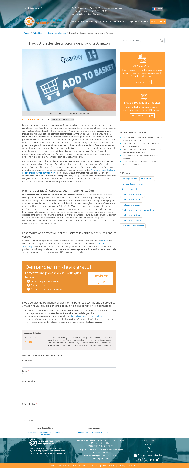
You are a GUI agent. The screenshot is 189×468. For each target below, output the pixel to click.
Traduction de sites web (55, 33)
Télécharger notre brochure (149, 455)
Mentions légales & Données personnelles (78, 465)
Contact (148, 444)
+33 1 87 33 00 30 (109, 455)
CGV (52, 465)
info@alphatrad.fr (101, 458)
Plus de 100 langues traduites (142, 102)
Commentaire (28, 381)
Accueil (27, 33)
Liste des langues (149, 440)
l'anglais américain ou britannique (86, 316)
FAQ (149, 448)
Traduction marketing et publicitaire (138, 210)
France (159, 9)
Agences (133, 21)
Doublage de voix (129, 178)
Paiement (144, 21)
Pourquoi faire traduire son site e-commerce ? (93, 432)
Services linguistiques (95, 21)
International (147, 178)
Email (24, 371)
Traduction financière (131, 199)
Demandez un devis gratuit (59, 266)
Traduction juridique (131, 205)
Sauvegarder (29, 420)
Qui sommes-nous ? (118, 21)
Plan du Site (108, 465)
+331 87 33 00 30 (99, 11)
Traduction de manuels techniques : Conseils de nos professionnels (44, 433)
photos (104, 240)
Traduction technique (131, 220)
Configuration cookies (129, 465)
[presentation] (40, 411)
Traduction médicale (131, 215)
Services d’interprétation (133, 184)
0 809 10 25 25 (96, 8)
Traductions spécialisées (133, 225)
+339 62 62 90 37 (94, 14)
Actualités (37, 33)
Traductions (76, 21)
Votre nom (27, 360)
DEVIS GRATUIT (158, 21)
